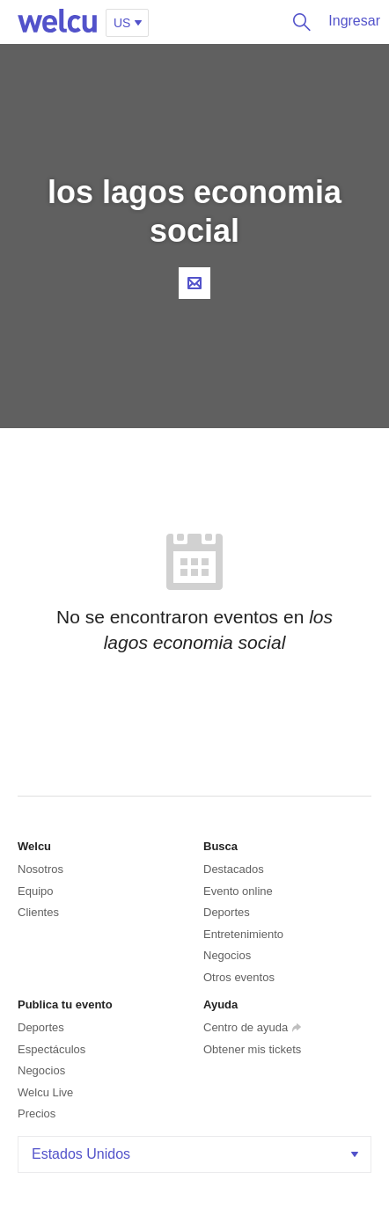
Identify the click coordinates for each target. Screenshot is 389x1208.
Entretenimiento (243, 934)
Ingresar (354, 20)
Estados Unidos (197, 1153)
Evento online (238, 891)
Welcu (57, 22)
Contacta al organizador (194, 283)
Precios (36, 1113)
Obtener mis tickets (252, 1049)
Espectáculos (51, 1049)
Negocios (227, 955)
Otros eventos (239, 977)
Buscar (297, 22)
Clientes (38, 912)
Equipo (35, 891)
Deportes (226, 912)
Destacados (233, 869)
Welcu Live (45, 1092)
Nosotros (40, 869)
